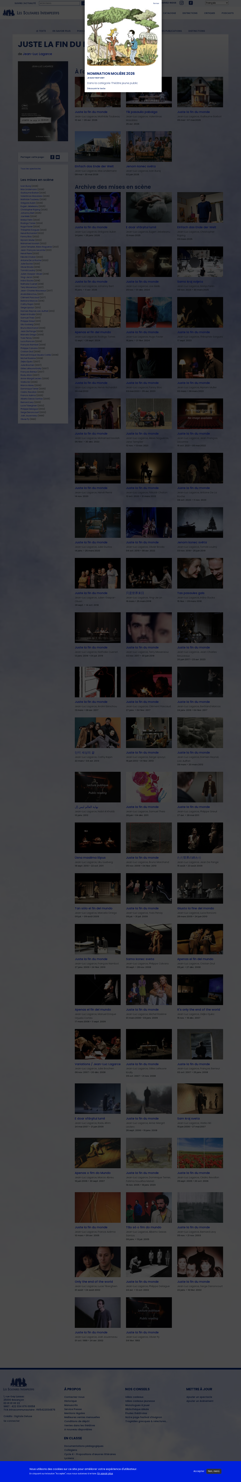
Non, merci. (214, 1471)
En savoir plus (105, 1473)
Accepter (198, 1471)
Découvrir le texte (96, 88)
